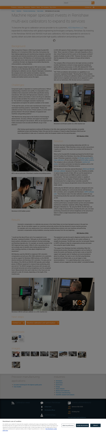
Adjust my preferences (68, 428)
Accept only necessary (82, 428)
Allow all (95, 428)
